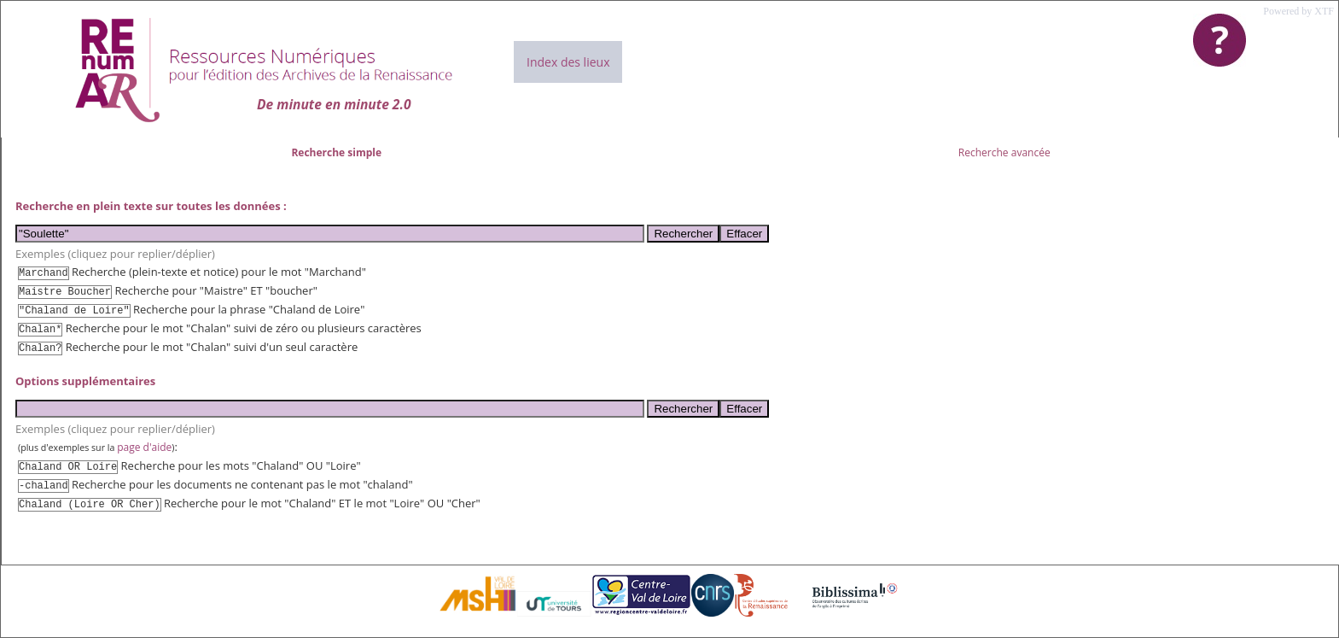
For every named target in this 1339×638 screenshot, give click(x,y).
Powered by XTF (1298, 11)
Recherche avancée (1004, 152)
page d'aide (144, 447)
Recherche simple (336, 152)
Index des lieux (568, 62)
